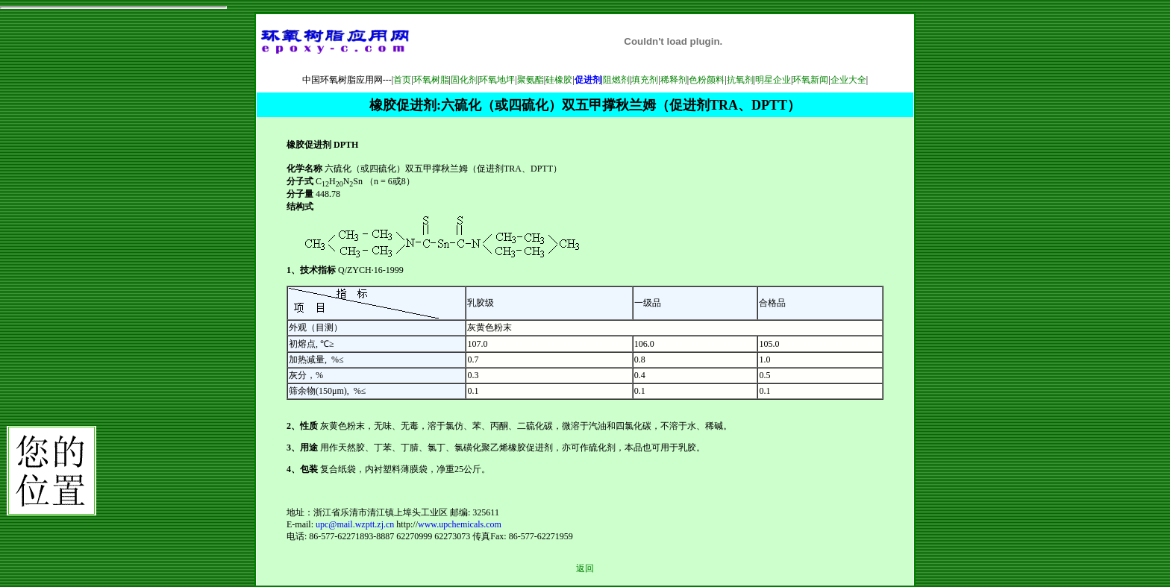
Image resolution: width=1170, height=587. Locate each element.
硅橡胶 (558, 80)
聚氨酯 (530, 80)
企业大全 (848, 80)
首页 (402, 80)
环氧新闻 (810, 80)
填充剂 (644, 80)
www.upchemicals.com (459, 524)
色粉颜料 (707, 80)
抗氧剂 (740, 80)
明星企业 (773, 80)
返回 (585, 568)
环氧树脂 (431, 80)
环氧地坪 (497, 80)
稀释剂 (673, 80)
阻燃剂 (616, 80)
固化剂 (464, 80)
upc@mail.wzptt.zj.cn (355, 524)
